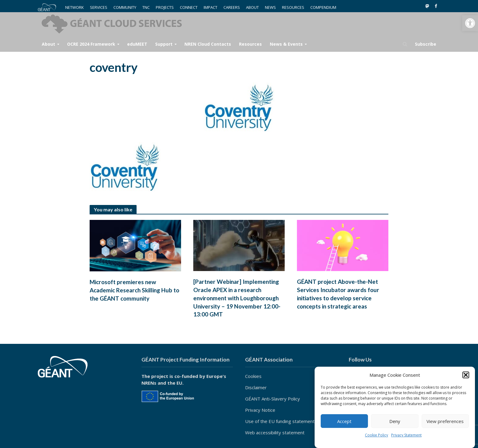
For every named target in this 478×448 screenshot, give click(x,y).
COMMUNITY (124, 7)
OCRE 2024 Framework (91, 44)
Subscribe (425, 44)
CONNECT (189, 7)
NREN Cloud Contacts (207, 44)
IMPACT (210, 7)
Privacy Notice (260, 410)
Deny (394, 421)
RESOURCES (293, 7)
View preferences (445, 421)
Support (164, 44)
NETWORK (74, 7)
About (48, 44)
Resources (250, 44)
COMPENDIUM (323, 7)
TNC (146, 7)
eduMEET (137, 44)
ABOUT (252, 7)
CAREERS (231, 7)
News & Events (286, 44)
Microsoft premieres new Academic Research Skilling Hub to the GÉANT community (134, 290)
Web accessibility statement (275, 432)
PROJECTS (165, 7)
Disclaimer (256, 387)
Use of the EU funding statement (280, 421)
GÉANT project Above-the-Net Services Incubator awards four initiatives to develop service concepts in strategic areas (338, 294)
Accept (344, 421)
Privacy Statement (406, 435)
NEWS (270, 7)
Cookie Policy (376, 435)
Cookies (253, 376)
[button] (470, 23)
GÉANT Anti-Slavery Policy (272, 399)
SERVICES (98, 7)
